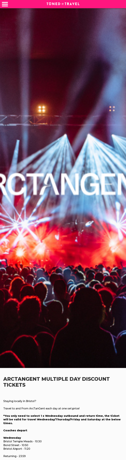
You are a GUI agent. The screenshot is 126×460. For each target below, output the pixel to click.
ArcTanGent (22, 379)
